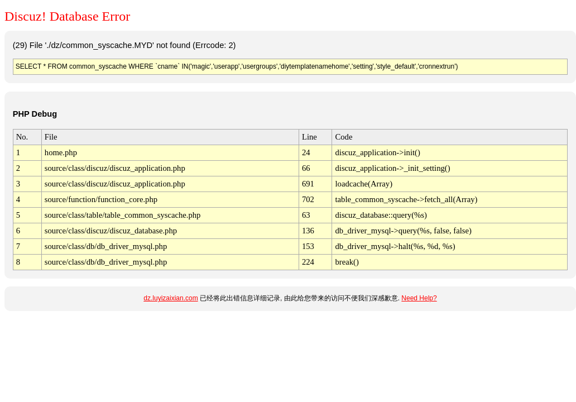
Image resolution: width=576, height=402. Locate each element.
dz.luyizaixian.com (170, 298)
